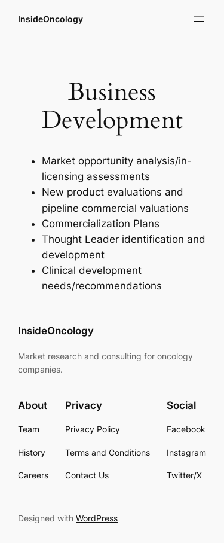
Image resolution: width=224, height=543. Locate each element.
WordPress (97, 518)
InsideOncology (50, 19)
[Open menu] (199, 19)
